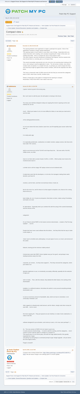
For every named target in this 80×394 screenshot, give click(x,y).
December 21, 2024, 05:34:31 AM (30, 45)
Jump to (51, 381)
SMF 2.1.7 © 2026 (8, 392)
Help (62, 392)
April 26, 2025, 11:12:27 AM (29, 349)
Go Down (8, 41)
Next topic (71, 36)
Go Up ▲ (74, 392)
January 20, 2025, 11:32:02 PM (30, 86)
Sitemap (23, 392)
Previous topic (62, 36)
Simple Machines (16, 392)
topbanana (12, 46)
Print (72, 41)
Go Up (7, 372)
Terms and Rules (67, 392)
